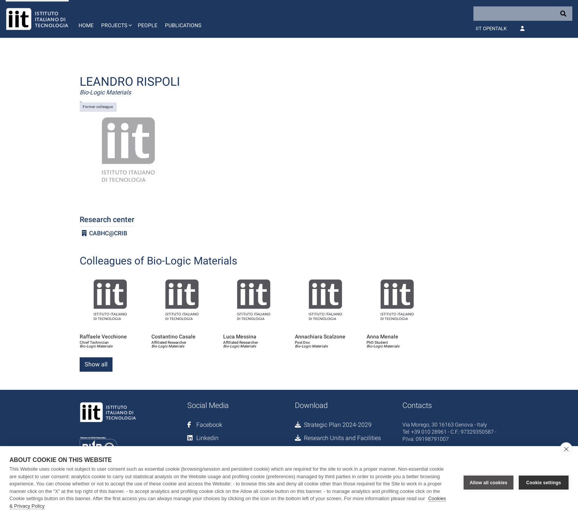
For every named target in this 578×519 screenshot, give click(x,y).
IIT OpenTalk (491, 28)
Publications (183, 25)
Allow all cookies (488, 482)
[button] (115, 19)
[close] (566, 448)
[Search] (522, 13)
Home (86, 25)
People (147, 25)
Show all (96, 364)
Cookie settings (543, 482)
